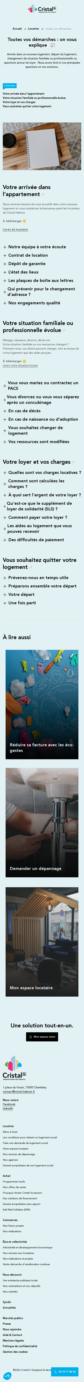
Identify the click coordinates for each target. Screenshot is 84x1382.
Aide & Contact (12, 1335)
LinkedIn (8, 1108)
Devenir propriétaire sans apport (21, 1204)
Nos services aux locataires (18, 1253)
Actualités (9, 1308)
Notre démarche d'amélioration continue (26, 1264)
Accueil (17, 29)
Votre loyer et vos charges (19, 102)
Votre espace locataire (15, 1149)
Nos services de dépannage (19, 1154)
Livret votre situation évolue (20, 365)
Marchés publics (13, 1318)
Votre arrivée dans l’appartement (23, 94)
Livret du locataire (15, 229)
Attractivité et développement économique (27, 1247)
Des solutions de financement (20, 1198)
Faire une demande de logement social (25, 1143)
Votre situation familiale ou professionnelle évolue (34, 98)
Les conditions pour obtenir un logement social (30, 1137)
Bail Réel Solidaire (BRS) (16, 1210)
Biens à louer (10, 1132)
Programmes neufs (14, 1182)
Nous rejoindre (12, 1329)
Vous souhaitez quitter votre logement (27, 106)
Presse (7, 1324)
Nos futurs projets (13, 1226)
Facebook (9, 1104)
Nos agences (10, 1160)
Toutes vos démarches (58, 29)
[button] (7, 1376)
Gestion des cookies (15, 1352)
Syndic (7, 1302)
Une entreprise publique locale (20, 1280)
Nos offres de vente (14, 1187)
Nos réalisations (12, 1231)
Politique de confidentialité (20, 1346)
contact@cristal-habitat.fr (19, 1091)
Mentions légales (13, 1341)
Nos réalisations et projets (18, 1259)
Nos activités (10, 1292)
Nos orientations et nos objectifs (21, 1286)
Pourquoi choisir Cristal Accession (22, 1193)
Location (33, 29)
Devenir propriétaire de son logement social (28, 1165)
